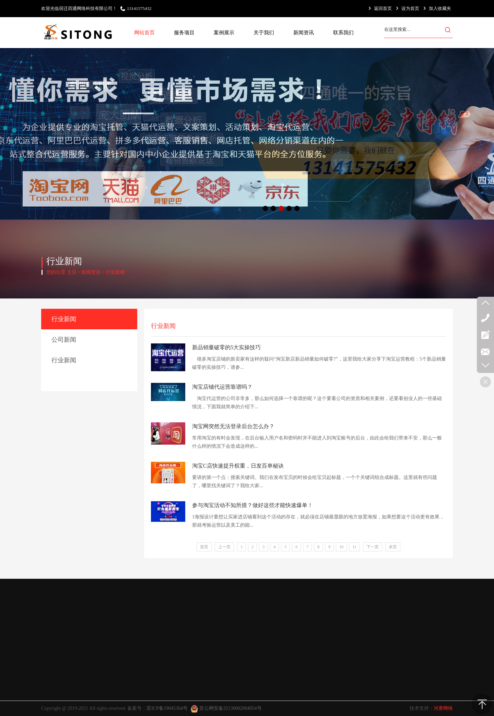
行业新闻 (115, 272)
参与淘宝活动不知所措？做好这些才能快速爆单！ (252, 505)
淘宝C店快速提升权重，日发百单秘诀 (238, 466)
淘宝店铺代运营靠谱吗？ (222, 387)
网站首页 (144, 32)
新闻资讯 (303, 32)
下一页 (372, 546)
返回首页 (383, 8)
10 (341, 546)
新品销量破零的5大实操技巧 (226, 347)
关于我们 (264, 32)
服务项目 (184, 32)
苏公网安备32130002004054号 (230, 708)
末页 (393, 546)
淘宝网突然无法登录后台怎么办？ (233, 426)
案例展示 (224, 32)
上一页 (224, 546)
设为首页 (410, 8)
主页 (72, 272)
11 (354, 546)
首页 (204, 546)
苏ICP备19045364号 (167, 708)
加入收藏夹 (440, 8)
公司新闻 (63, 339)
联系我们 (343, 32)
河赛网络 (443, 708)
